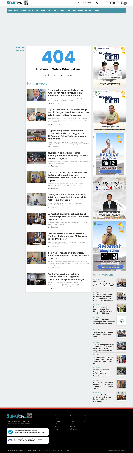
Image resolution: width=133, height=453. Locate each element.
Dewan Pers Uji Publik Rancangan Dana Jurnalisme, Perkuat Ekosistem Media (104, 322)
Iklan (61, 450)
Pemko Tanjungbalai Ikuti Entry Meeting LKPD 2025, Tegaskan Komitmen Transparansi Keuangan (66, 277)
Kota (43, 11)
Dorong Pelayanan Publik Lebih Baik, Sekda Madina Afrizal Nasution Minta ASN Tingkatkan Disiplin (67, 197)
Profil (62, 11)
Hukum (30, 11)
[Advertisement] (66, 29)
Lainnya (88, 11)
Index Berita (19, 47)
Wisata (55, 11)
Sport (74, 11)
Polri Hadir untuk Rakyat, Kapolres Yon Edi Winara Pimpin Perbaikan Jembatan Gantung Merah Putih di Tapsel (68, 176)
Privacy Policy (45, 450)
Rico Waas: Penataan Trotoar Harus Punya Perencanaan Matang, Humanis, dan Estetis (68, 255)
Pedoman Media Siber (32, 450)
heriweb (123, 450)
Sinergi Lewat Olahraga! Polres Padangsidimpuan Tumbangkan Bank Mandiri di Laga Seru (68, 155)
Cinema (87, 416)
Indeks (96, 11)
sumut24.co (114, 450)
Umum (80, 11)
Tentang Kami (12, 450)
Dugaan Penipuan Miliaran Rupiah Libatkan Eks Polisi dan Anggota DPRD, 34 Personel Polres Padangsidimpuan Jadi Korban (68, 134)
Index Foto (19, 50)
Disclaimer (55, 450)
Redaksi (20, 450)
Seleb (68, 11)
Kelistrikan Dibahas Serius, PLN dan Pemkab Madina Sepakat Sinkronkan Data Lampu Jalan (67, 236)
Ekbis (37, 11)
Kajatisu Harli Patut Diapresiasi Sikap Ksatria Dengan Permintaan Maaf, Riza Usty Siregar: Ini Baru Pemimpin (68, 112)
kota (49, 103)
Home (10, 11)
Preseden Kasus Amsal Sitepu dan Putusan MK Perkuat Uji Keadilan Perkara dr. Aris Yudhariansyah (66, 93)
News (16, 11)
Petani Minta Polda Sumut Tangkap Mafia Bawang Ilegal (103, 334)
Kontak (67, 450)
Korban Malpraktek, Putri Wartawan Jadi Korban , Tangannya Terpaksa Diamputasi (102, 398)
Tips (85, 419)
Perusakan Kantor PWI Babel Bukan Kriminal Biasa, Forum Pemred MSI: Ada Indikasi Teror (104, 360)
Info (48, 11)
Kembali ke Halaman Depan (58, 75)
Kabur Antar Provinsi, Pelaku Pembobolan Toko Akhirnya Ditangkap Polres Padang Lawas (103, 385)
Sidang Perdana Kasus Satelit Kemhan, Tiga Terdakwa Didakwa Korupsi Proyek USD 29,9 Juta (103, 310)
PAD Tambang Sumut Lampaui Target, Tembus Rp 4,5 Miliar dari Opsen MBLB (103, 284)
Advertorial (74, 429)
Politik (23, 11)
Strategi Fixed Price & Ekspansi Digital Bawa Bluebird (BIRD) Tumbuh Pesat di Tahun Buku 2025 (102, 373)
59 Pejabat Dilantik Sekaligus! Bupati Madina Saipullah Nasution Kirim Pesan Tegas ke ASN (68, 216)
